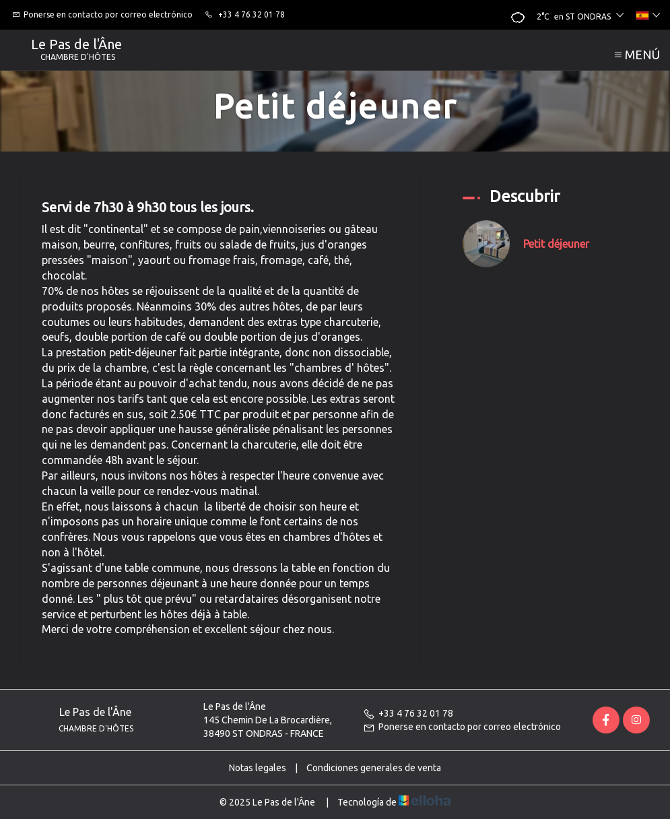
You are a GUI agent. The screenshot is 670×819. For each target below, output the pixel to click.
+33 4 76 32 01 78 (408, 713)
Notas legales (257, 767)
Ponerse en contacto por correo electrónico (462, 726)
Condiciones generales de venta (373, 767)
